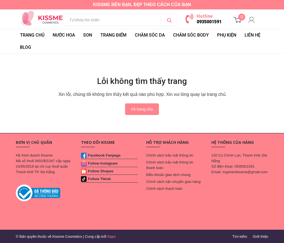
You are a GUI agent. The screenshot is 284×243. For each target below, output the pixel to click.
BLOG (25, 47)
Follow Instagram (103, 163)
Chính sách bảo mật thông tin (169, 155)
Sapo (111, 236)
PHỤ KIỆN (226, 35)
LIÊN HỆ (252, 35)
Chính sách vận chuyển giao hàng (173, 182)
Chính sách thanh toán (164, 188)
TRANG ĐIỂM (113, 35)
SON (87, 35)
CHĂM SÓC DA (150, 35)
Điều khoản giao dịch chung (168, 175)
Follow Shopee (100, 171)
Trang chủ (32, 35)
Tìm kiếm (239, 236)
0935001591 (209, 21)
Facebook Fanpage (104, 155)
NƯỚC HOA (64, 35)
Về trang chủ (142, 109)
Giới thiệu (260, 236)
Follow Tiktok (99, 179)
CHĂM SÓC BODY (191, 35)
